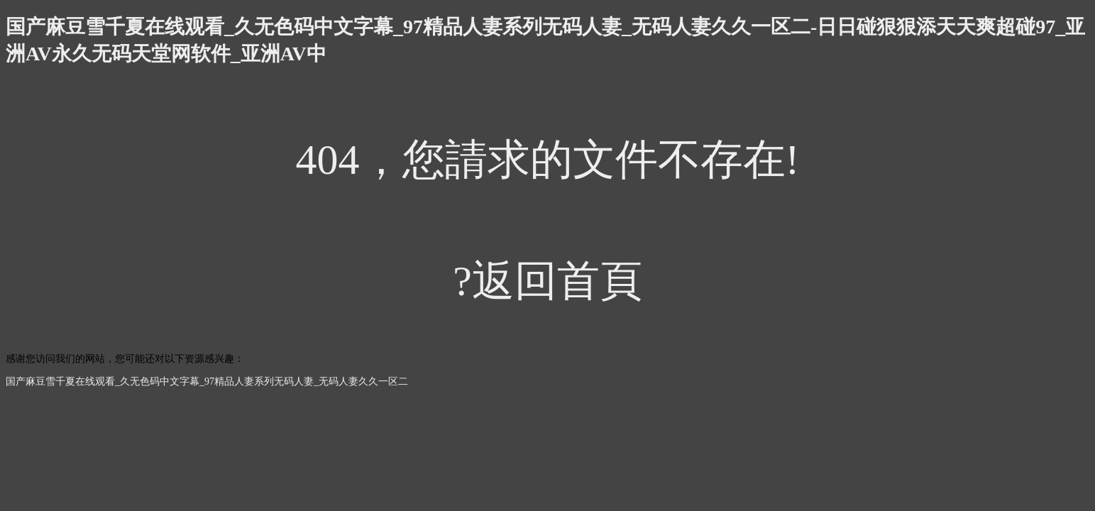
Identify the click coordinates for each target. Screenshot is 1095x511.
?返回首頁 (547, 281)
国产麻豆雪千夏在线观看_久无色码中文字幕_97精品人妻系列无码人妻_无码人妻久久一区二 (207, 381)
